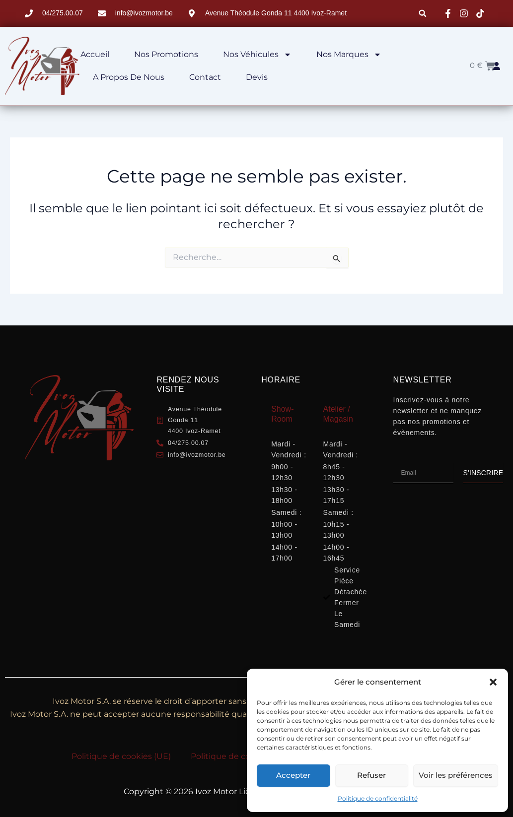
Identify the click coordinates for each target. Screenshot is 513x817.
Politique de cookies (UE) (121, 756)
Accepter (293, 775)
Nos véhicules (257, 54)
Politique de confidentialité (378, 798)
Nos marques (348, 54)
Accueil (94, 54)
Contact (205, 77)
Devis (257, 77)
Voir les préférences (456, 775)
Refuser (371, 775)
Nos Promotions (166, 54)
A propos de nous (128, 77)
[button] (493, 682)
